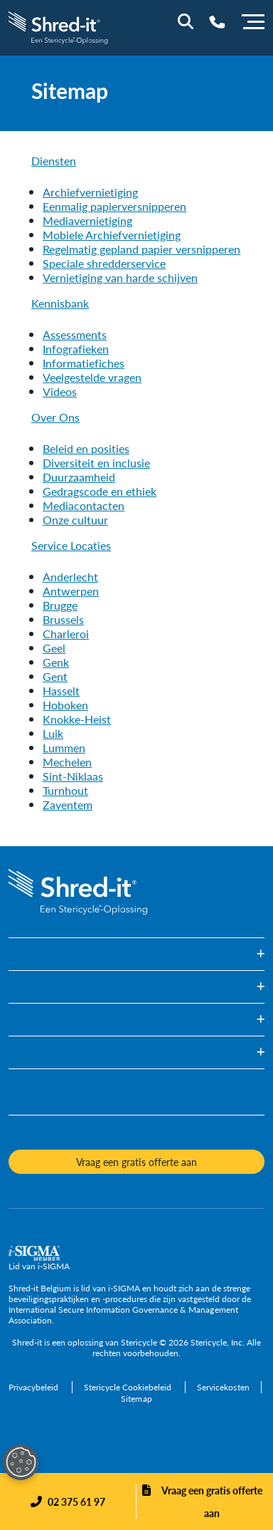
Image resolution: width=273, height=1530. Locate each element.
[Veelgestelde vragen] (92, 377)
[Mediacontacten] (83, 505)
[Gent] (55, 676)
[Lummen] (64, 747)
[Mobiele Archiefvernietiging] (112, 235)
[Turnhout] (65, 790)
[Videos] (60, 391)
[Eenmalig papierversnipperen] (114, 206)
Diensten (53, 160)
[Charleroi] (66, 633)
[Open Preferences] (20, 1462)
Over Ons (55, 417)
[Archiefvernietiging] (90, 192)
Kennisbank (60, 303)
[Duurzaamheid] (79, 477)
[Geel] (54, 648)
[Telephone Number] (217, 22)
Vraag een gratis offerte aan (211, 1501)
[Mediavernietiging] (87, 220)
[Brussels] (63, 619)
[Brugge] (60, 605)
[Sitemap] (136, 1399)
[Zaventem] (67, 804)
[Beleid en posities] (86, 448)
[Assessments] (75, 334)
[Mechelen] (67, 762)
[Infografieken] (76, 348)
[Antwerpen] (71, 591)
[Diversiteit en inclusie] (96, 462)
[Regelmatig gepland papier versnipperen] (141, 249)
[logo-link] (59, 26)
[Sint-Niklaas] (73, 776)
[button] (136, 954)
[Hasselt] (61, 690)
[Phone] (68, 1501)
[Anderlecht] (70, 576)
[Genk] (56, 662)
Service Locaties (71, 545)
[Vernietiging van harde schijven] (120, 277)
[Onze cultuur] (75, 519)
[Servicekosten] (223, 1387)
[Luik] (53, 733)
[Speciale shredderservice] (104, 263)
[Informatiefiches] (83, 363)
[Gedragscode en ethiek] (99, 491)
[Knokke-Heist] (77, 719)
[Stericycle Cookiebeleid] (128, 1387)
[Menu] (253, 20)
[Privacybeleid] (34, 1387)
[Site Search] (185, 21)
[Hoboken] (65, 705)
